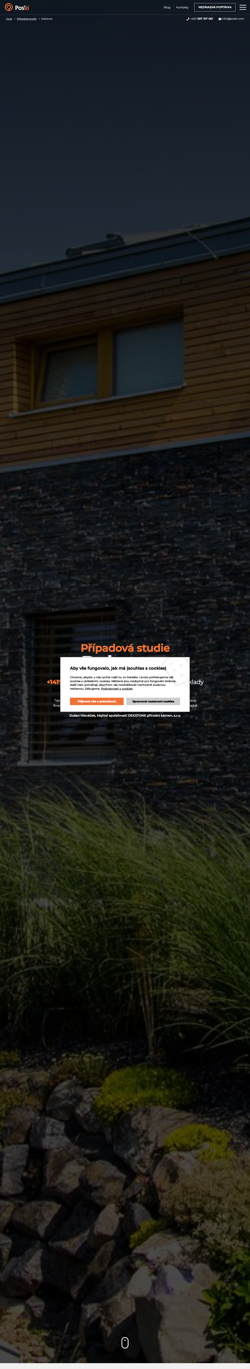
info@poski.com (233, 18)
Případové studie (26, 18)
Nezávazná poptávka (213, 7)
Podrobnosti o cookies (92, 690)
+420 (201, 18)
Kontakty (181, 7)
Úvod (9, 18)
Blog (165, 7)
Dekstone (46, 18)
